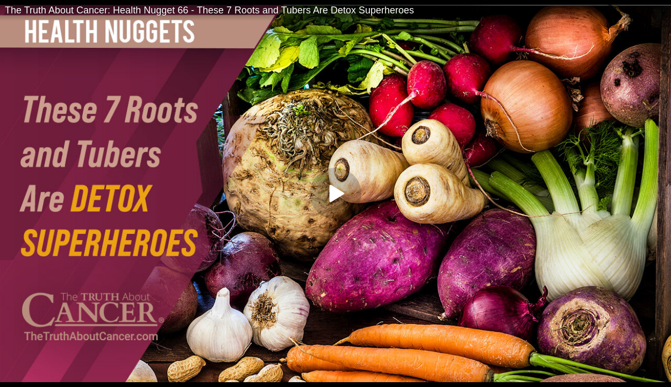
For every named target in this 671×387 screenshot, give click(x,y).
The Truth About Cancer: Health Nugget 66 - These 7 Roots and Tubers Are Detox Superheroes (209, 10)
